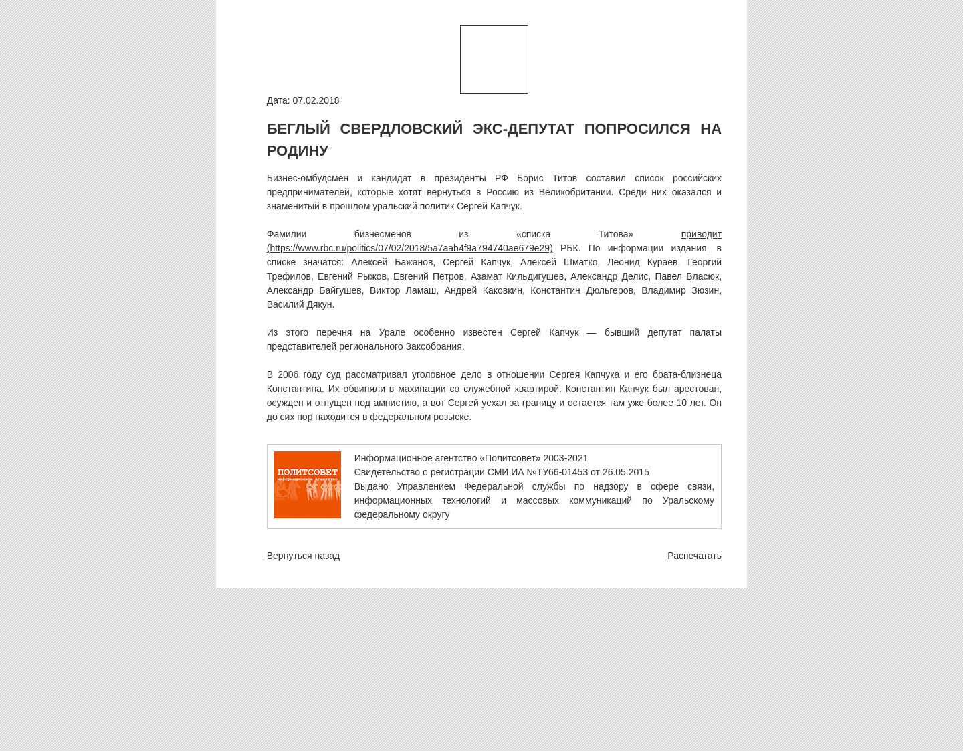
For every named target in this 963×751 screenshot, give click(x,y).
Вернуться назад (303, 555)
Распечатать (694, 555)
